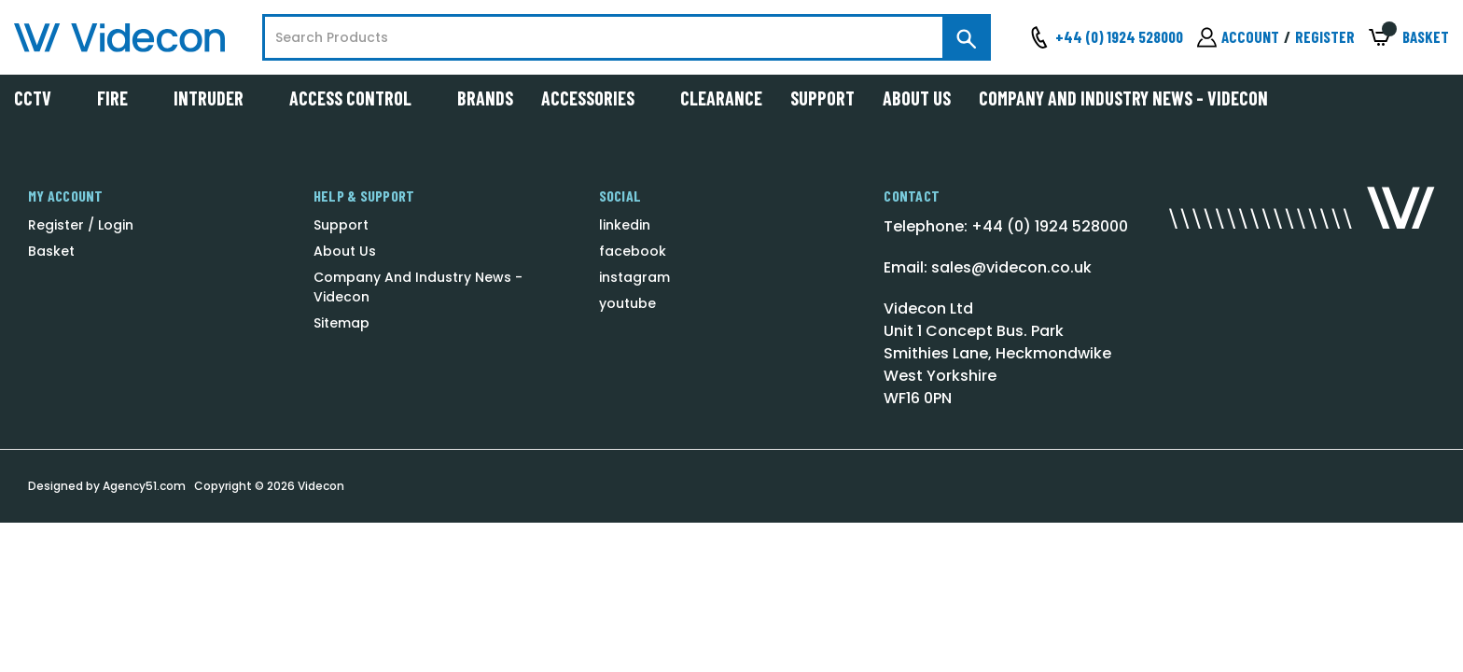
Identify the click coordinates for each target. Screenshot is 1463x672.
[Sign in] (1238, 37)
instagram (634, 277)
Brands (485, 98)
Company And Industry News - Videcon (1123, 98)
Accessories (596, 98)
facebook (632, 251)
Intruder (217, 98)
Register (1325, 36)
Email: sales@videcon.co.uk (988, 267)
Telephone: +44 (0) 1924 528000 (1006, 226)
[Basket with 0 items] (1409, 37)
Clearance (721, 98)
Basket (51, 251)
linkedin (624, 225)
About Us (917, 98)
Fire (121, 98)
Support (822, 98)
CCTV (41, 98)
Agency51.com (144, 486)
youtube (627, 303)
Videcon (321, 486)
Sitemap (341, 323)
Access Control (359, 98)
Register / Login (80, 225)
